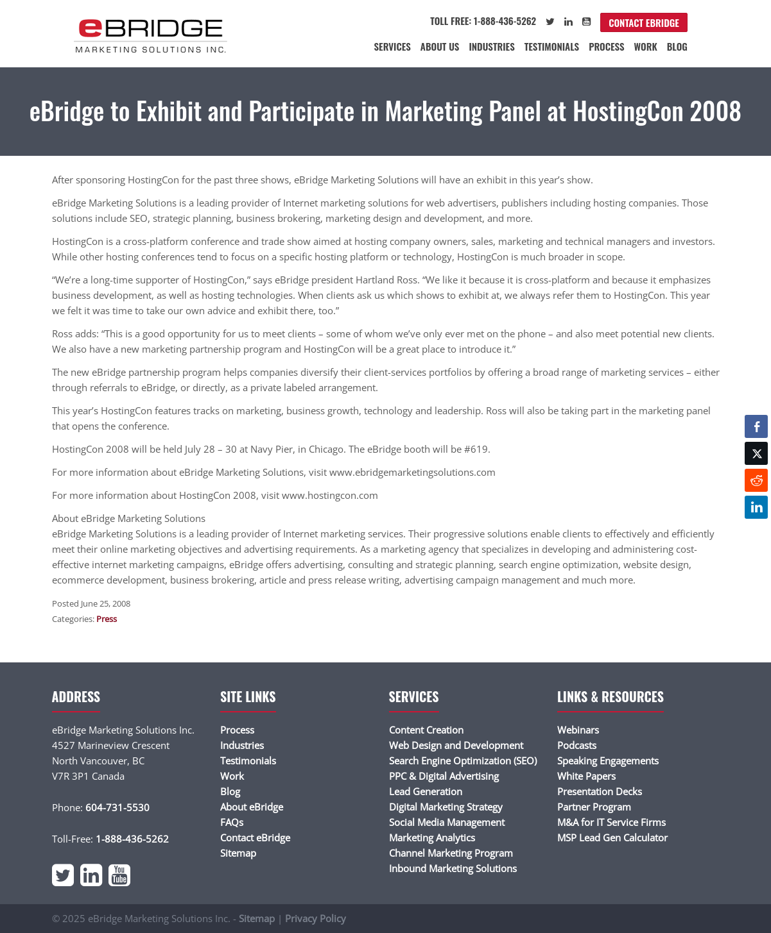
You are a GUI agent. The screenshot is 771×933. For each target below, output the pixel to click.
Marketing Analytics (432, 837)
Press (106, 619)
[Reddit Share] (756, 480)
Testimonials (551, 46)
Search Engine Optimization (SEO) (463, 760)
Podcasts (576, 745)
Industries (491, 46)
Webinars (578, 729)
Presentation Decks (599, 791)
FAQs (231, 822)
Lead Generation (425, 791)
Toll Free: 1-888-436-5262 (483, 20)
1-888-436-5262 (132, 838)
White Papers (586, 775)
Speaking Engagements (608, 760)
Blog (677, 46)
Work (645, 46)
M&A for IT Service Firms (611, 822)
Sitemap (238, 852)
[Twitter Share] (756, 453)
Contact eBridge (644, 22)
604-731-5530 (117, 807)
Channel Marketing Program (451, 852)
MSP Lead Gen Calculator (612, 837)
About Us (440, 46)
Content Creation (426, 729)
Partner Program (594, 806)
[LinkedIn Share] (756, 507)
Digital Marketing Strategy (446, 806)
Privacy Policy (315, 918)
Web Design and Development (456, 745)
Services (392, 46)
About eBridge (251, 806)
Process (606, 46)
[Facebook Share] (756, 426)
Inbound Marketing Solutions (453, 868)
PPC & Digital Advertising (444, 775)
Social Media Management (447, 822)
